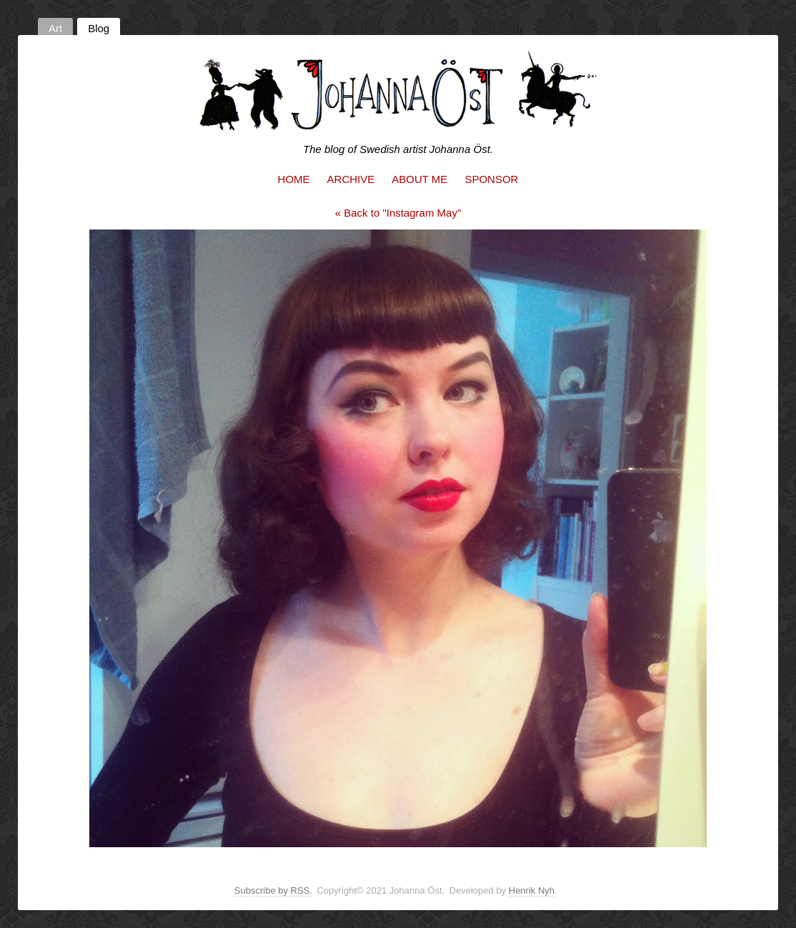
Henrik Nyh (531, 890)
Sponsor (491, 179)
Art (55, 28)
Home (294, 179)
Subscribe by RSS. (273, 890)
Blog (98, 28)
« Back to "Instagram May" (398, 213)
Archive (351, 179)
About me (419, 179)
